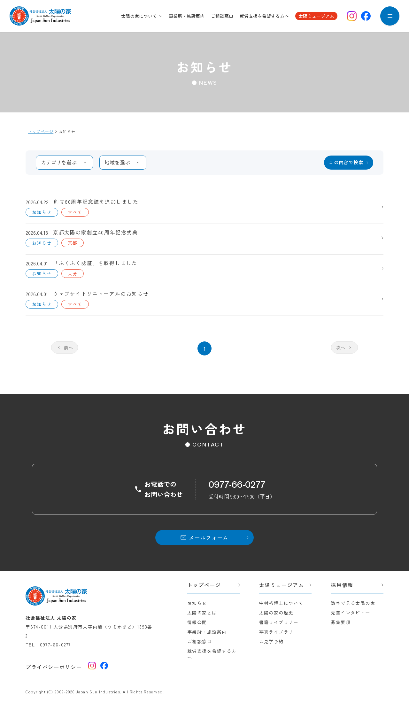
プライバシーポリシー (54, 667)
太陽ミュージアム (316, 16)
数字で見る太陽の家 (353, 603)
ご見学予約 (271, 641)
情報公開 (197, 622)
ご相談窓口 (222, 16)
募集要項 (341, 622)
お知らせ (197, 603)
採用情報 (342, 585)
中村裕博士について (281, 603)
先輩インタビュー (350, 612)
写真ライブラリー (278, 632)
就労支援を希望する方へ (264, 16)
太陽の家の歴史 (276, 612)
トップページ (204, 585)
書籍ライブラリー (278, 622)
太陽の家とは (202, 612)
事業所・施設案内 (186, 16)
